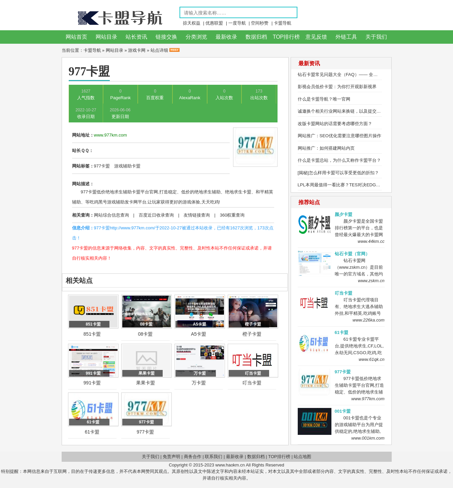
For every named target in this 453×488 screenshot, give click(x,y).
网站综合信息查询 (111, 215)
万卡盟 (199, 382)
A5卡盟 (198, 334)
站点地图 (302, 456)
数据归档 (256, 37)
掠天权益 (191, 23)
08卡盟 (145, 334)
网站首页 (76, 37)
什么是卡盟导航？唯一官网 (324, 99)
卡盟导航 (282, 23)
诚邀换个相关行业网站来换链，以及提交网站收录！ (348, 111)
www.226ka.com (369, 320)
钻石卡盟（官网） (352, 253)
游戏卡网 (136, 50)
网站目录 (106, 37)
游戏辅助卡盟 (127, 165)
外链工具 (346, 37)
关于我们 (376, 37)
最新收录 (226, 37)
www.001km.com (367, 438)
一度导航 (237, 23)
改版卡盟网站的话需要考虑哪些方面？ (335, 123)
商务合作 (192, 456)
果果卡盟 (145, 382)
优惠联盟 (214, 23)
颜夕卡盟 (343, 214)
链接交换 (166, 37)
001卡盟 (343, 411)
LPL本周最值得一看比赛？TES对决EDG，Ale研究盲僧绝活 (355, 184)
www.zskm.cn (371, 280)
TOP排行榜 (286, 37)
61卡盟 (92, 432)
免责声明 (171, 456)
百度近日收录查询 (156, 215)
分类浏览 (196, 37)
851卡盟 (92, 334)
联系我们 (213, 456)
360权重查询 (232, 215)
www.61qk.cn (372, 359)
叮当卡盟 (251, 382)
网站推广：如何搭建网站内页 (326, 148)
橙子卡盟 (251, 334)
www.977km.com (367, 398)
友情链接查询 (197, 215)
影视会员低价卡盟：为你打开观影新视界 (337, 86)
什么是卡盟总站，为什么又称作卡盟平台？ (339, 160)
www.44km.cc (371, 241)
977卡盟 (102, 165)
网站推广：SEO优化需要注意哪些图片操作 (339, 135)
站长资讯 (136, 37)
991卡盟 (92, 382)
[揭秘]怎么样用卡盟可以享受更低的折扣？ (338, 172)
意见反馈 (316, 37)
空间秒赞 (259, 23)
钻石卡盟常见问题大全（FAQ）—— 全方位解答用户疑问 (353, 74)
